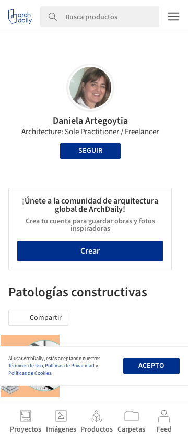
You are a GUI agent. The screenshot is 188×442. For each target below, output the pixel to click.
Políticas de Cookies (29, 373)
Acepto (151, 366)
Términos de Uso (25, 365)
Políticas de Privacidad (70, 365)
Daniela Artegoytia (90, 120)
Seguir (90, 151)
